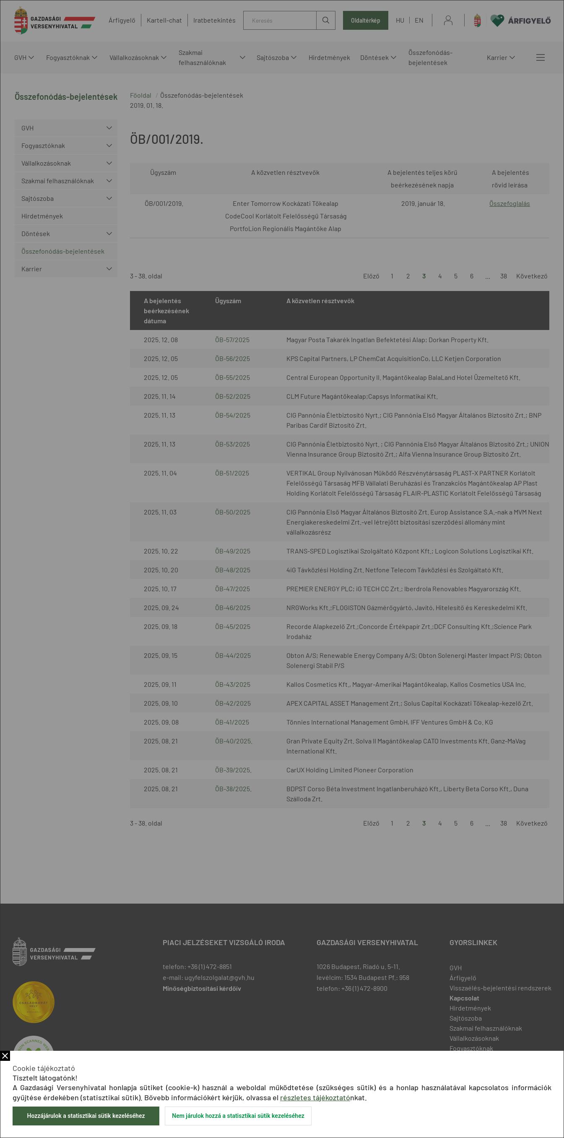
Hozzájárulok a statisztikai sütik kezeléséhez (86, 1115)
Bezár (5, 1056)
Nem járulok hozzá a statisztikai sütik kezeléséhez (238, 1115)
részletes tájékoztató (315, 1097)
